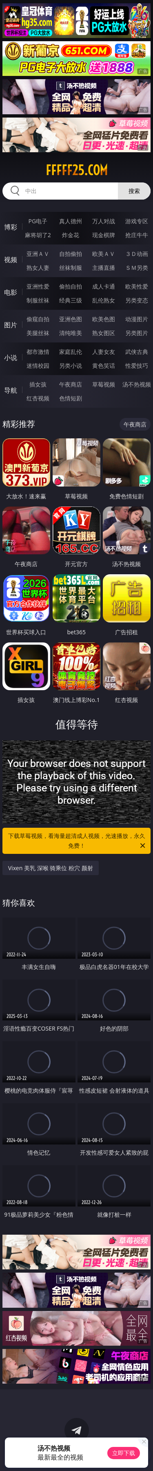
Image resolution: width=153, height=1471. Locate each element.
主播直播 (103, 267)
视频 (10, 259)
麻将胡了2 (38, 235)
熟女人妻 (38, 267)
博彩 (10, 226)
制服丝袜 (38, 300)
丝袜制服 (70, 267)
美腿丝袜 (38, 333)
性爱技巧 (136, 365)
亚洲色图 (70, 319)
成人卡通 (103, 286)
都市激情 (38, 352)
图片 (10, 324)
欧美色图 (103, 319)
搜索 (134, 191)
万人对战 (103, 221)
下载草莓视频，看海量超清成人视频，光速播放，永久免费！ (77, 841)
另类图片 (136, 333)
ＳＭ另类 (136, 267)
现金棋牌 (103, 235)
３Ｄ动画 (136, 254)
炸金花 (70, 235)
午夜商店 (70, 384)
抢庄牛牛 (136, 235)
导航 (10, 390)
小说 (10, 357)
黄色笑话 (103, 365)
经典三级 (70, 300)
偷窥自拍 (38, 319)
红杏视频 (38, 398)
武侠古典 (136, 352)
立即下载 (123, 1453)
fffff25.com (77, 170)
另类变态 (136, 300)
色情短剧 (70, 398)
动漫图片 (136, 319)
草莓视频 (103, 384)
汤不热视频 (136, 384)
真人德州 (70, 221)
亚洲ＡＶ (38, 254)
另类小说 (70, 365)
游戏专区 (136, 221)
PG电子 (37, 221)
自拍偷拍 (70, 254)
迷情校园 (38, 365)
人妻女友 (103, 352)
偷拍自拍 (70, 286)
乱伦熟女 (103, 300)
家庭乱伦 (70, 352)
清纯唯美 (70, 333)
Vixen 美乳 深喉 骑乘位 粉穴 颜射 (50, 868)
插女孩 (38, 384)
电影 (10, 292)
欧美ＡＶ (103, 254)
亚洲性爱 (38, 286)
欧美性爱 (136, 286)
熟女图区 (103, 333)
